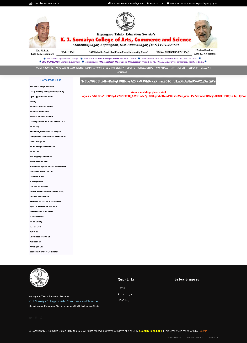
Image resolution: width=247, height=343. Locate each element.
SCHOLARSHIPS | (145, 68)
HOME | (38, 68)
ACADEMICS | (62, 68)
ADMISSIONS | (77, 68)
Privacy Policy (195, 338)
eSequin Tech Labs (150, 331)
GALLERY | (206, 68)
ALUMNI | (182, 68)
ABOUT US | (48, 68)
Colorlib (203, 331)
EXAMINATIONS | (93, 68)
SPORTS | (131, 68)
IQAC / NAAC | (162, 68)
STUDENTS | (109, 68)
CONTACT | (122, 72)
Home (121, 287)
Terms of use (174, 338)
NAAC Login (124, 300)
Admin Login (125, 294)
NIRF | (173, 68)
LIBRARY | (121, 68)
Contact (213, 338)
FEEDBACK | (193, 68)
